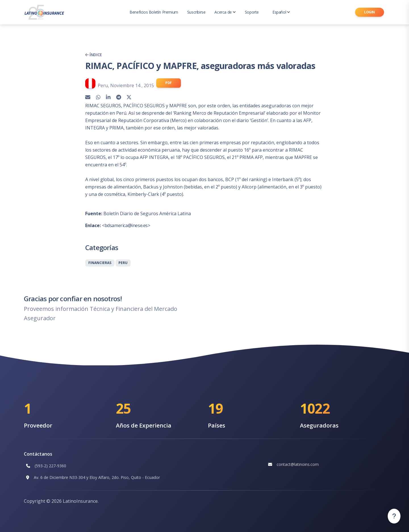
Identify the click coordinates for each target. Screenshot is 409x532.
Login (369, 12)
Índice (93, 54)
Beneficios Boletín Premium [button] (154, 12)
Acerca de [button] (224, 12)
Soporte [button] (252, 12)
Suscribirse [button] (196, 12)
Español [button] (281, 12)
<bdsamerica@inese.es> (126, 225)
